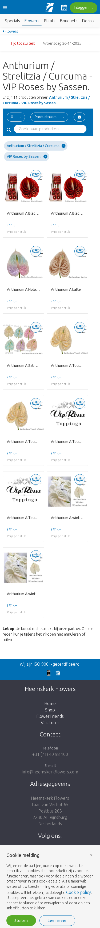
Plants (49, 20)
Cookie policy (78, 892)
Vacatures (50, 722)
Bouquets (69, 20)
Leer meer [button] (57, 920)
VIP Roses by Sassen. (27, 156)
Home (50, 703)
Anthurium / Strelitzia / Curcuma (36, 146)
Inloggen (83, 8)
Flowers (31, 20)
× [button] (91, 855)
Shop (50, 709)
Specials (12, 20)
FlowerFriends (50, 716)
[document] (50, 882)
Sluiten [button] (21, 920)
